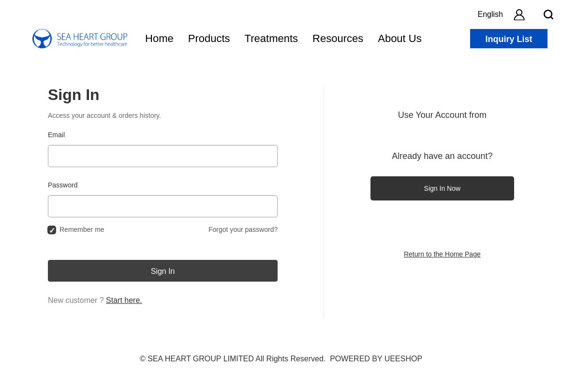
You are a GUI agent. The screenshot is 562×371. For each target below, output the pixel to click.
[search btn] (548, 14)
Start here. (124, 300)
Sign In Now (442, 188)
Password (62, 185)
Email (56, 135)
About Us (400, 38)
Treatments (271, 38)
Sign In (163, 271)
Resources (337, 38)
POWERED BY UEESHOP (376, 359)
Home (159, 38)
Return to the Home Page (442, 254)
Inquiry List (508, 39)
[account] (519, 14)
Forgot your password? (243, 229)
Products (209, 38)
